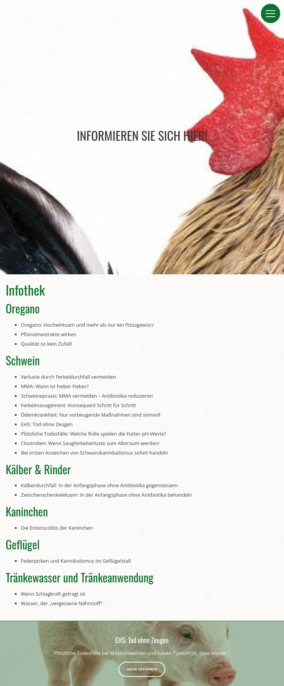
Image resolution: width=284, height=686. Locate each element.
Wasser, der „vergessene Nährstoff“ (61, 603)
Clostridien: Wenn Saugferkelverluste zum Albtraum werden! (90, 443)
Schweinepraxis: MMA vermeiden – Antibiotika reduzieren (87, 395)
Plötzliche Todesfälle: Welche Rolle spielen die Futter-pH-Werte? (93, 433)
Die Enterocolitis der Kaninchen (57, 527)
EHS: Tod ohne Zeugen (47, 424)
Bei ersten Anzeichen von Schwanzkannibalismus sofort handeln (94, 452)
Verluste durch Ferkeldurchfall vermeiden (68, 376)
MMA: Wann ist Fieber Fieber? (55, 386)
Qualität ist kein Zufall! (46, 343)
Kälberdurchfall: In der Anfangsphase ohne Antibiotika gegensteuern (99, 485)
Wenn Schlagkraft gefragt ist (53, 593)
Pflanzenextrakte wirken (48, 334)
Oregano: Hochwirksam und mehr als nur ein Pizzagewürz (87, 324)
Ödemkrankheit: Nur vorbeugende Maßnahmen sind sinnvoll (90, 414)
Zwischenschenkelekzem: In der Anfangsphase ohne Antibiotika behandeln (106, 494)
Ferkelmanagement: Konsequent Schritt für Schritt (78, 405)
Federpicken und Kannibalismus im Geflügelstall (76, 560)
